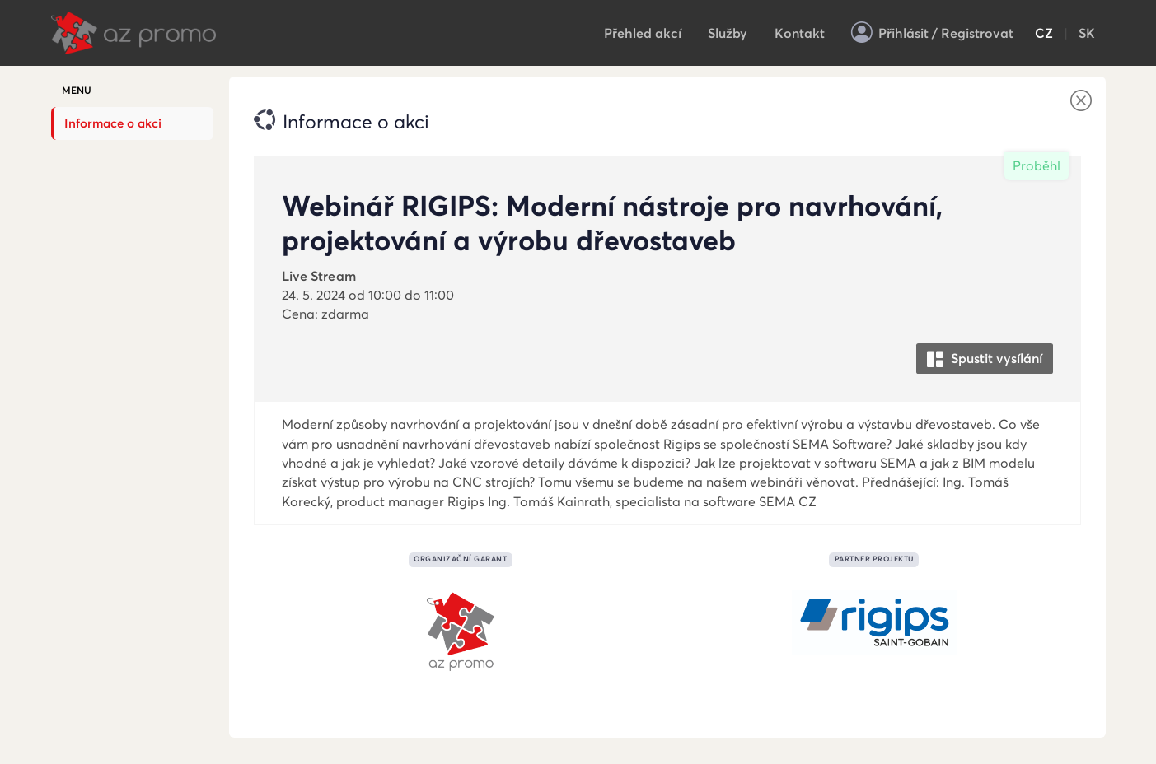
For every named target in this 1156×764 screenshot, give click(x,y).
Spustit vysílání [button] (984, 359)
